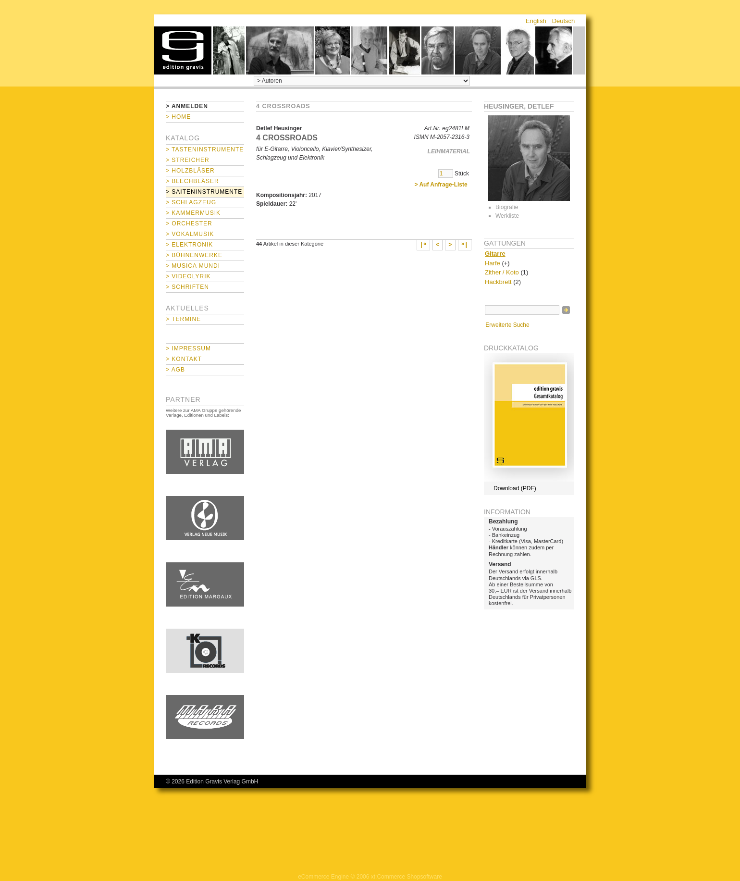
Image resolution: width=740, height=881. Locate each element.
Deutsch (563, 21)
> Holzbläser (190, 170)
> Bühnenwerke (194, 255)
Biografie (506, 207)
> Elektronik (189, 244)
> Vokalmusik (190, 234)
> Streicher (188, 160)
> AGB (175, 369)
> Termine (183, 319)
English (536, 21)
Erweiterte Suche (507, 325)
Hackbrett (498, 281)
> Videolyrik (188, 276)
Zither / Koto (502, 272)
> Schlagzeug (191, 202)
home (182, 50)
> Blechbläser (192, 181)
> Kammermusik (193, 213)
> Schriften (187, 287)
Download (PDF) (514, 488)
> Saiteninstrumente (204, 191)
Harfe (492, 263)
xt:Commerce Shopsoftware (406, 876)
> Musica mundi (193, 265)
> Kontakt (184, 359)
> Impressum (188, 348)
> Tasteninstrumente (205, 149)
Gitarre (495, 253)
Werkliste (507, 215)
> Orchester (189, 223)
